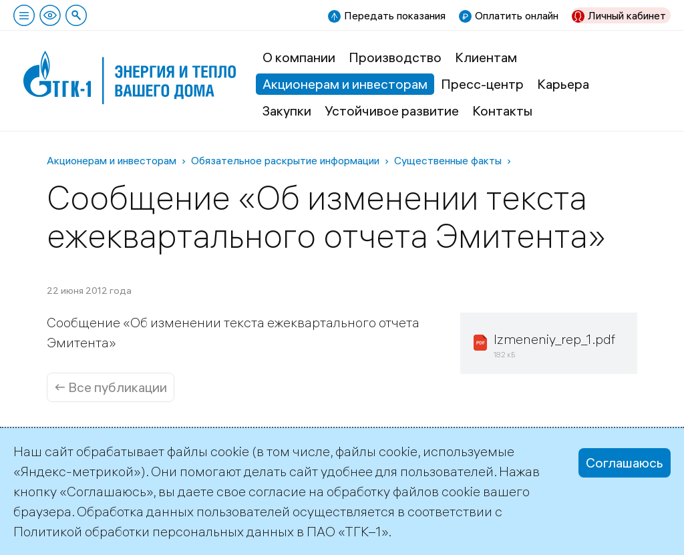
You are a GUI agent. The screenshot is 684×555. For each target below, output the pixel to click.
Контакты (502, 110)
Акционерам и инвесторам (345, 83)
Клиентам (486, 57)
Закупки (287, 110)
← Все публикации (110, 387)
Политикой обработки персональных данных (153, 531)
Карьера (563, 83)
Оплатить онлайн (516, 15)
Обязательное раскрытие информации (285, 160)
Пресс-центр (482, 83)
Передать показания (395, 15)
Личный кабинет (627, 15)
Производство (395, 57)
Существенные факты (448, 160)
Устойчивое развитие (392, 110)
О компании (299, 57)
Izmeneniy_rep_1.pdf (554, 339)
